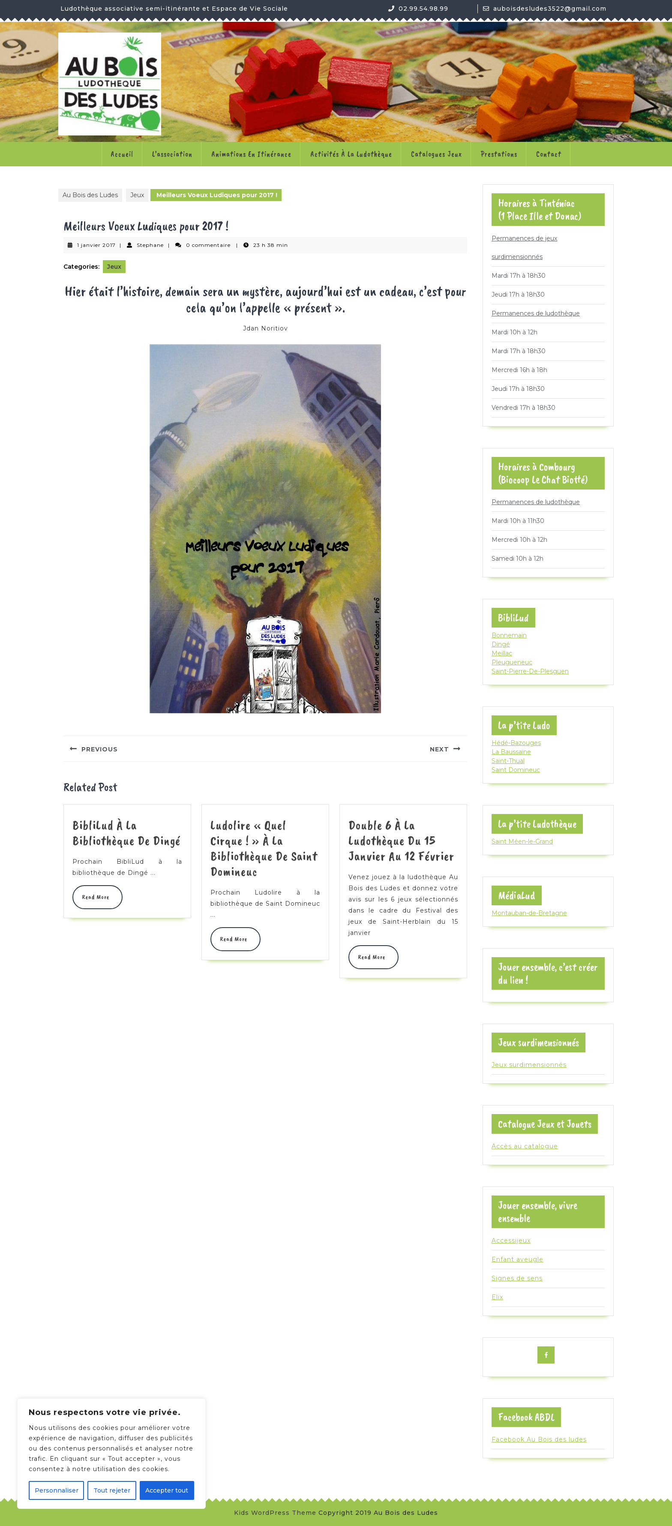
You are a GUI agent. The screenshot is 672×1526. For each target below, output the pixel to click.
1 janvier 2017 (96, 245)
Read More (97, 897)
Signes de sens (517, 1278)
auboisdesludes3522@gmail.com (549, 8)
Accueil (122, 154)
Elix (497, 1297)
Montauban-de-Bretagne (529, 913)
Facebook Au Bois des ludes (539, 1439)
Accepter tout (166, 1490)
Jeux (137, 195)
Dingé (501, 644)
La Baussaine (511, 752)
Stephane (150, 245)
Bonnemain (509, 635)
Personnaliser (56, 1490)
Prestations (499, 154)
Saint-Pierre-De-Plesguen (530, 671)
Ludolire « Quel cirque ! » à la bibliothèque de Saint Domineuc (264, 848)
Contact (548, 154)
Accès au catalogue (525, 1146)
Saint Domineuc (516, 770)
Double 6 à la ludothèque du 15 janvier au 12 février (401, 840)
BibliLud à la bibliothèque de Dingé (126, 833)
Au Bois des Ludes (90, 195)
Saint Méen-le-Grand (522, 841)
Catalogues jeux (436, 154)
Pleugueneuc (512, 662)
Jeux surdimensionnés (529, 1065)
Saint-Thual (508, 761)
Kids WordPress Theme (275, 1513)
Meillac (502, 653)
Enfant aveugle (517, 1259)
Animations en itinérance (251, 154)
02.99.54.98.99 (423, 8)
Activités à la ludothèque (351, 154)
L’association (172, 154)
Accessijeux (511, 1240)
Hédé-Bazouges (516, 743)
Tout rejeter (111, 1490)
